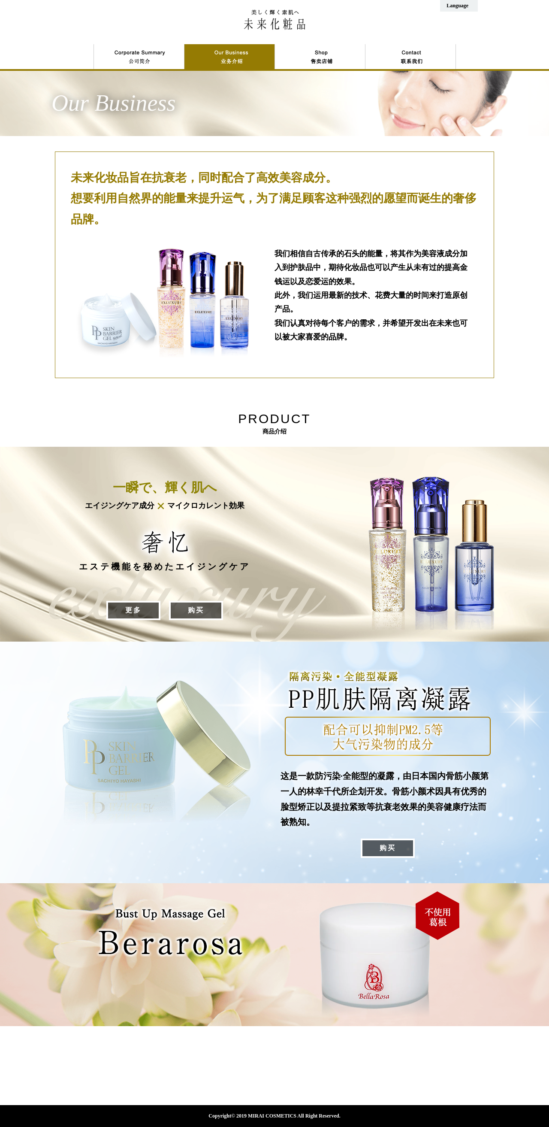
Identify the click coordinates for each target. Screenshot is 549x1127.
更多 (133, 610)
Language (457, 6)
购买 (196, 610)
